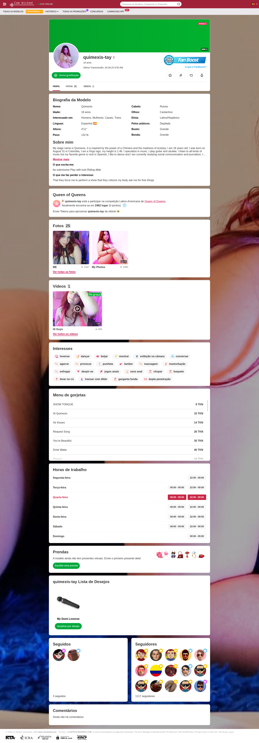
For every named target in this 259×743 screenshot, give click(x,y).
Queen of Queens (155, 201)
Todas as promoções (75, 11)
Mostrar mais (61, 159)
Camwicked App (116, 11)
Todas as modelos (13, 11)
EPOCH (74, 732)
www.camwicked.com (47, 732)
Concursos (96, 11)
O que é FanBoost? (195, 67)
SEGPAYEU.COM (85, 732)
